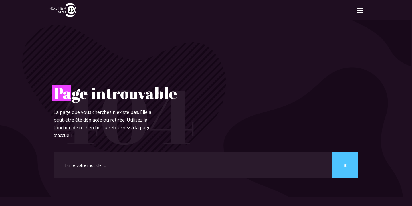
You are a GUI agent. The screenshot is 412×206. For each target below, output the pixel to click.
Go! (345, 165)
